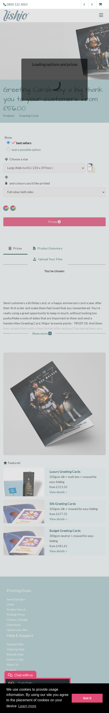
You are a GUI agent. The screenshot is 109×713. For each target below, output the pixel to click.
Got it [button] (87, 698)
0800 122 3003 (17, 4)
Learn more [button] (27, 706)
